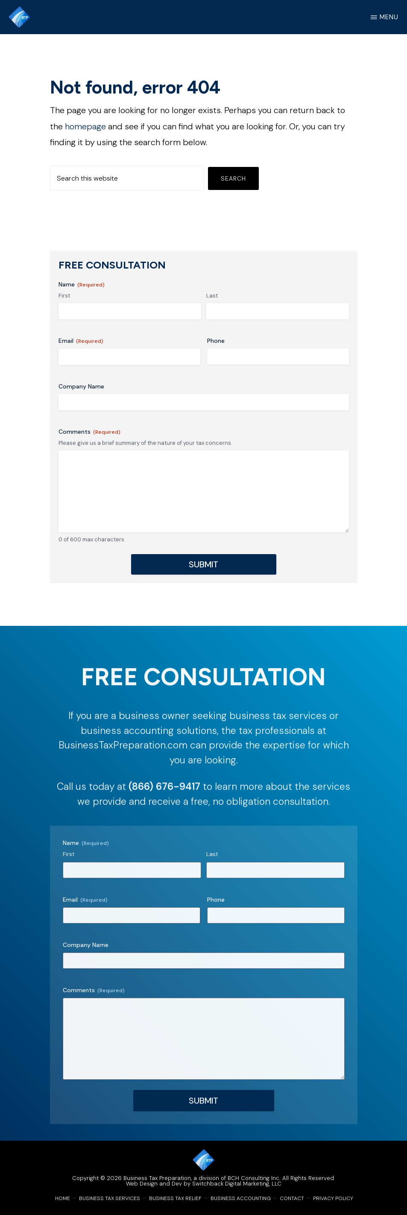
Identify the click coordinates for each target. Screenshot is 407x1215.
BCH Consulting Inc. (254, 1178)
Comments (89, 432)
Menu (389, 17)
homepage (85, 126)
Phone (216, 341)
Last (212, 295)
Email (81, 341)
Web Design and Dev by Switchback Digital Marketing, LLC (203, 1183)
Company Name (81, 386)
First (64, 295)
